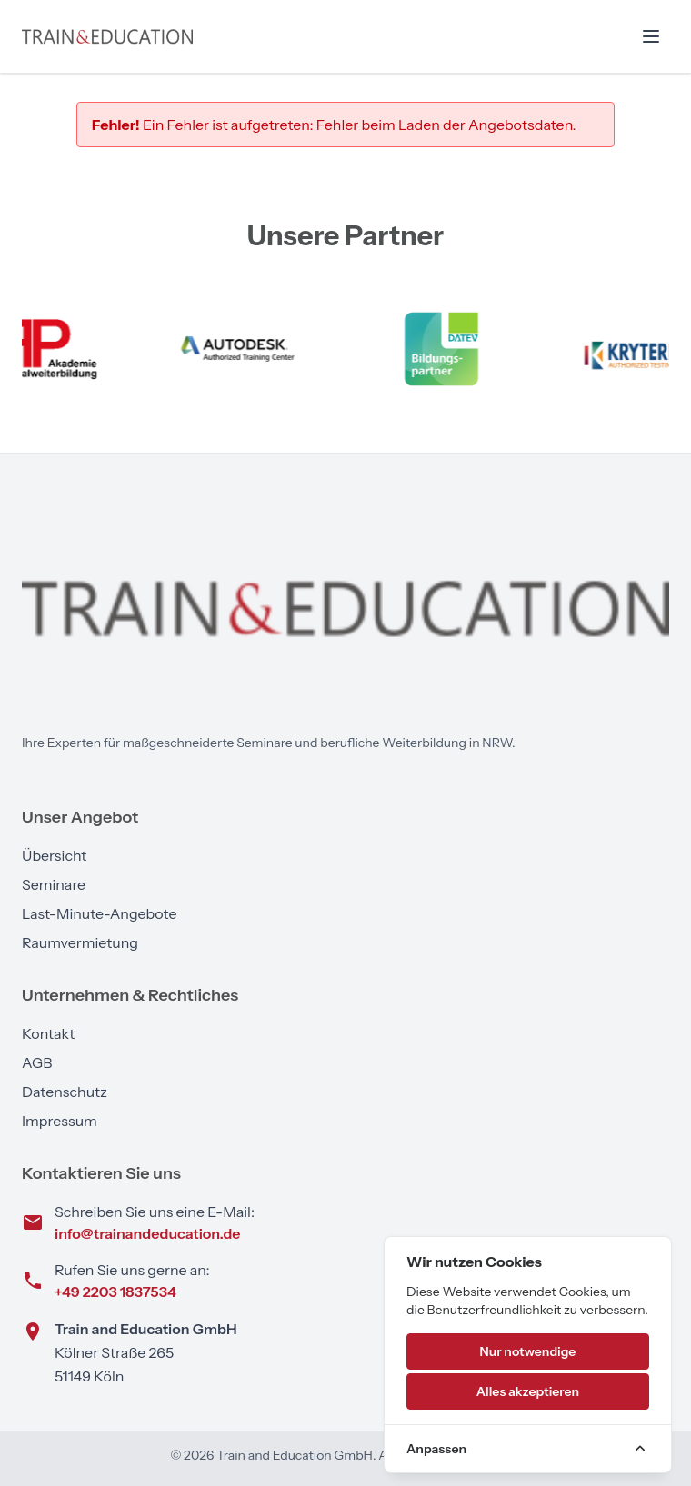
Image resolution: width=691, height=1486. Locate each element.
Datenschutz (64, 1091)
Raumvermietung (80, 942)
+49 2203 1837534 (115, 1291)
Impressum (59, 1121)
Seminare (53, 884)
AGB (37, 1062)
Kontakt (48, 1033)
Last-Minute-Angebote (99, 913)
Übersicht (54, 855)
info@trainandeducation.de (147, 1233)
